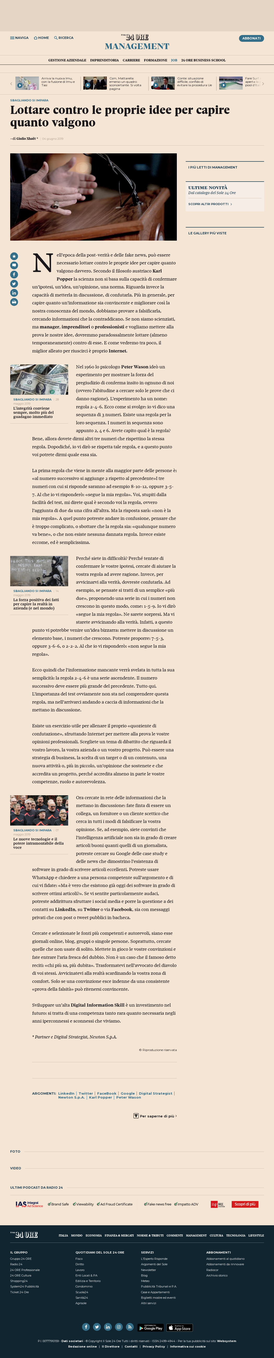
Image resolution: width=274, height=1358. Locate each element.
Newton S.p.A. (71, 1097)
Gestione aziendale (67, 60)
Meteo (145, 1281)
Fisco (79, 1259)
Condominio (83, 1286)
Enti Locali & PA (86, 1275)
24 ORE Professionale (25, 1270)
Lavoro (79, 1270)
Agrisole (80, 1303)
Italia (63, 1235)
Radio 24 (16, 1264)
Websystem (226, 1341)
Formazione (155, 60)
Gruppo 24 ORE (21, 1259)
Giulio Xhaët (26, 138)
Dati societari (72, 1341)
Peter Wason (128, 1097)
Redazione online (82, 1346)
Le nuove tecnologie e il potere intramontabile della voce (38, 843)
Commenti (175, 1235)
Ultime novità (207, 187)
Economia (94, 1235)
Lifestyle (256, 1235)
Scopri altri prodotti (210, 204)
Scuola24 (81, 1292)
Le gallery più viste (207, 233)
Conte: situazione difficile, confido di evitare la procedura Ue (194, 81)
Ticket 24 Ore (19, 1292)
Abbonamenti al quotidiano (225, 1259)
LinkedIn (66, 1093)
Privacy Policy (154, 1346)
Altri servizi (148, 1303)
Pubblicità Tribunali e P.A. (159, 1286)
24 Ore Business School (203, 60)
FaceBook (106, 1093)
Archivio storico (217, 1275)
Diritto (79, 1264)
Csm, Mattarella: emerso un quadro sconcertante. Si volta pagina (125, 83)
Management (137, 45)
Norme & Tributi (150, 1235)
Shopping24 (19, 1281)
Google (128, 1093)
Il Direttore (111, 1346)
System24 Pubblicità (24, 1286)
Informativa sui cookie (188, 1346)
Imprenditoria (104, 60)
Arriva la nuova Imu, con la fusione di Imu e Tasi (58, 81)
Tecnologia (235, 1235)
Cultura (216, 1235)
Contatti (131, 1346)
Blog (144, 1275)
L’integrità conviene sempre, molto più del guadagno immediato (33, 412)
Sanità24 (81, 1297)
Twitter (86, 1093)
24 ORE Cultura (20, 1275)
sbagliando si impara (32, 399)
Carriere (131, 60)
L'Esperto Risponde (154, 1259)
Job (174, 60)
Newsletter (148, 1270)
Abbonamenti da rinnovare (225, 1264)
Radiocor (212, 1270)
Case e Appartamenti (155, 1292)
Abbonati (251, 38)
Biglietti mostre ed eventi (158, 1297)
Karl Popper (100, 1097)
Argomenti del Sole (154, 1264)
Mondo (77, 1235)
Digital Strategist (155, 1093)
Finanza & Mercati (119, 1235)
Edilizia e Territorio (88, 1281)
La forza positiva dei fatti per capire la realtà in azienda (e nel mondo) (36, 604)
